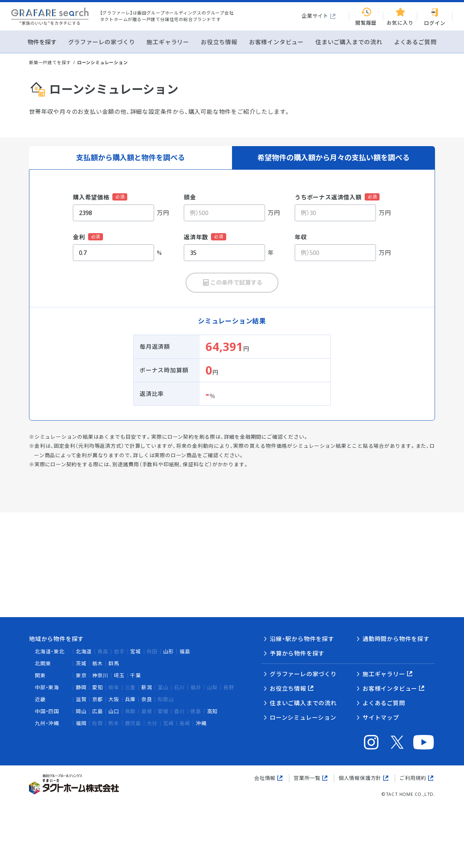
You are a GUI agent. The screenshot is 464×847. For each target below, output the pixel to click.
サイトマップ (380, 718)
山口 (113, 711)
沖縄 (201, 723)
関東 (40, 675)
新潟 (146, 687)
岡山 (81, 711)
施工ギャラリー (383, 674)
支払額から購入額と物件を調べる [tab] (130, 157)
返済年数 (196, 237)
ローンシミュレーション (303, 718)
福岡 (81, 723)
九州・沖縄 (47, 723)
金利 (79, 237)
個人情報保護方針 (360, 777)
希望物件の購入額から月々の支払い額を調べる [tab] (333, 157)
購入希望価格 (91, 197)
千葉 (135, 675)
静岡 (81, 687)
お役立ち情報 (288, 689)
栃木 (97, 663)
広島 (97, 711)
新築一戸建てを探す (50, 62)
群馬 (113, 663)
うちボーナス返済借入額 (328, 197)
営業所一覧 (307, 777)
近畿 (40, 699)
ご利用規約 (412, 777)
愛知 (97, 687)
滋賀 (81, 699)
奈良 (146, 699)
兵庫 (130, 699)
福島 (184, 651)
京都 (97, 699)
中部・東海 (47, 687)
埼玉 (119, 675)
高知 (212, 711)
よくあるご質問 (383, 703)
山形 (168, 651)
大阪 (113, 699)
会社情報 (265, 777)
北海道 (84, 651)
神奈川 (100, 675)
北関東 (43, 663)
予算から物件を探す (297, 653)
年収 (301, 237)
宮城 (135, 651)
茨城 (81, 663)
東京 (81, 675)
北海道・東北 (50, 651)
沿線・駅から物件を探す (302, 639)
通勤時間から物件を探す (396, 639)
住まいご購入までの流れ (303, 703)
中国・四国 (47, 711)
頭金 (190, 197)
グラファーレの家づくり (303, 674)
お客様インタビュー (389, 689)
